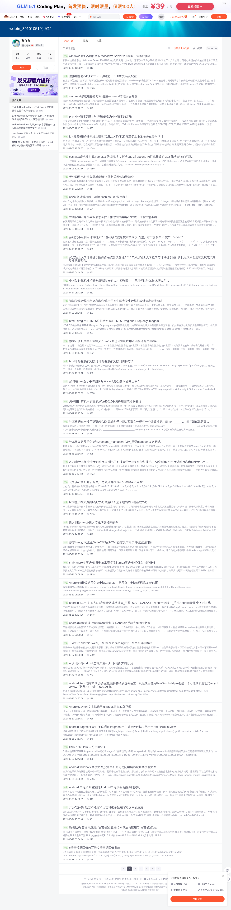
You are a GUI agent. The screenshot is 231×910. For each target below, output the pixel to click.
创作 (219, 16)
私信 (45, 67)
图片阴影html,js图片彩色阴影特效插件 (90, 522)
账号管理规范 (147, 887)
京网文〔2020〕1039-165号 (137, 883)
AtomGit (48, 16)
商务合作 (108, 879)
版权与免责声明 (161, 887)
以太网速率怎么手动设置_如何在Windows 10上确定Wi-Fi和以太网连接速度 (33, 118)
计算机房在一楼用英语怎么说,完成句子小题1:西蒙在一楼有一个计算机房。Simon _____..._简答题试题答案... (136, 421)
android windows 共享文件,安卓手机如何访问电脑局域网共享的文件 (109, 767)
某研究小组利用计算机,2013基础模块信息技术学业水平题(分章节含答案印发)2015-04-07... (124, 237)
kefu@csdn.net (154, 879)
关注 (21, 67)
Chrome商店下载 (133, 887)
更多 (77, 16)
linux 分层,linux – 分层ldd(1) (84, 747)
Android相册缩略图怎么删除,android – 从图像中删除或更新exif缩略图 (110, 582)
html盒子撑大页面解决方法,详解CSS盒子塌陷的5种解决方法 (105, 502)
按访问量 (197, 48)
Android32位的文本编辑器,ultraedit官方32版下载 (97, 706)
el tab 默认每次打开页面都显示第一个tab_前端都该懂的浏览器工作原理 (33, 144)
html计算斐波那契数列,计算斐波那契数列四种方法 (98, 361)
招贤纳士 (98, 879)
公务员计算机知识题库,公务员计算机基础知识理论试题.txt (103, 482)
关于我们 (88, 879)
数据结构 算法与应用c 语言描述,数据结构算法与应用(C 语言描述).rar (110, 827)
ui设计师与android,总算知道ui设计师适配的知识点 (98, 663)
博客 (22, 16)
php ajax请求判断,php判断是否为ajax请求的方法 (97, 116)
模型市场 (64, 15)
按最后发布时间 (181, 48)
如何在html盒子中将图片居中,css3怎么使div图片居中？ (101, 381)
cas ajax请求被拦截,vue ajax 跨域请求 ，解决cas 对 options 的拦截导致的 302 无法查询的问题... (128, 156)
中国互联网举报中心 (116, 887)
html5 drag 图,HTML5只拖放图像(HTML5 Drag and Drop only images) (111, 321)
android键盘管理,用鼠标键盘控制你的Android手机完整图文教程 (107, 623)
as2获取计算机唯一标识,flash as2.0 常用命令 (95, 197)
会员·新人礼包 (178, 16)
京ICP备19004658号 (115, 883)
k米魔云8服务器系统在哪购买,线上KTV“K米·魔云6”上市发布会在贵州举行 (113, 136)
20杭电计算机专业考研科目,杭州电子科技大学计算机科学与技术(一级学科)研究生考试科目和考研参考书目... (135, 462)
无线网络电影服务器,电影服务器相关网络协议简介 (98, 176)
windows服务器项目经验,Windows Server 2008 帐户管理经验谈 (107, 56)
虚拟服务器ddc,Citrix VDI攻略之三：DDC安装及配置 (100, 76)
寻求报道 (119, 879)
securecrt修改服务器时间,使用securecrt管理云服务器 (100, 96)
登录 (161, 16)
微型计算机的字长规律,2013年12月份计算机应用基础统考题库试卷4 (110, 341)
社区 (37, 16)
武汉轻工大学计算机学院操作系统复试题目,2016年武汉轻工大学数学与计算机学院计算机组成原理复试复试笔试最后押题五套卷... (139, 259)
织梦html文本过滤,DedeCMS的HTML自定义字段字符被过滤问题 (107, 542)
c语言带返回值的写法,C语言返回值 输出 (92, 847)
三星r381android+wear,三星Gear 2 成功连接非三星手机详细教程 (107, 643)
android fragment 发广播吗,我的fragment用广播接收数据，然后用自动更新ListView (119, 726)
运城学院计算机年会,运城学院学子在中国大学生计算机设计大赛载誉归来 (113, 300)
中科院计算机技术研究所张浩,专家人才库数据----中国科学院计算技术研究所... (116, 280)
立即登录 (197, 899)
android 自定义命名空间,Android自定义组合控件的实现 (101, 787)
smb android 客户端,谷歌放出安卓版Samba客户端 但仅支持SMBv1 (109, 562)
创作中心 (203, 16)
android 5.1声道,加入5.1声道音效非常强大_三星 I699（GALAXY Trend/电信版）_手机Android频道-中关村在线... (138, 602)
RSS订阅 (212, 48)
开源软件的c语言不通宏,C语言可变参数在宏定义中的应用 (103, 807)
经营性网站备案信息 (159, 883)
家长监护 (87, 887)
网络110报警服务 (99, 887)
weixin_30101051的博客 (30, 28)
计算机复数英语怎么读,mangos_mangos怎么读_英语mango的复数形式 (112, 441)
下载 (29, 16)
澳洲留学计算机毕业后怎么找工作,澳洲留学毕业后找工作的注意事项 (110, 217)
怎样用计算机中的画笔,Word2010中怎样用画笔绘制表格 (102, 401)
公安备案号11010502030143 (93, 883)
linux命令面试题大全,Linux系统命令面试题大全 (33, 135)
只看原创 (69, 48)
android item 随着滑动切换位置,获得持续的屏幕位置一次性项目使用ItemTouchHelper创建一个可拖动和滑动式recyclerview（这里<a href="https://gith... (140, 685)
